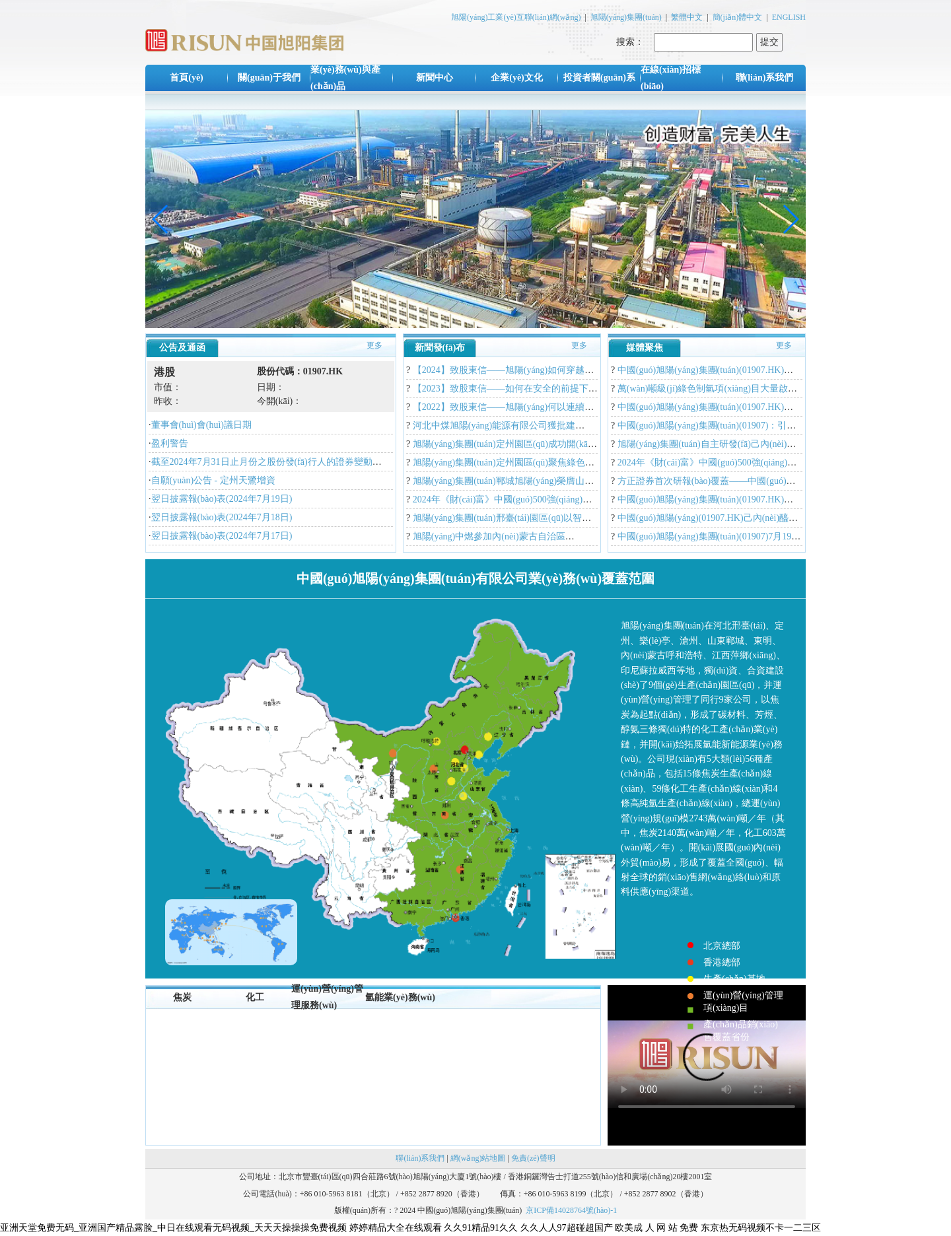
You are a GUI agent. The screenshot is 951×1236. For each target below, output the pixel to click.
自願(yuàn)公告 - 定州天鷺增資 (213, 480)
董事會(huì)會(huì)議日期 (201, 425)
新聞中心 (434, 78)
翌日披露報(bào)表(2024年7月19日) (222, 499)
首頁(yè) (186, 78)
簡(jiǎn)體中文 (738, 17)
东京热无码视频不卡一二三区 (761, 1228)
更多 (374, 345)
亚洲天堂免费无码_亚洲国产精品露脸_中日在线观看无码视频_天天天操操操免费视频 (173, 1228)
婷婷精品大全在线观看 (395, 1228)
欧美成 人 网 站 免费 (656, 1228)
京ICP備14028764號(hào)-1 (571, 1210)
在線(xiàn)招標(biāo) (671, 78)
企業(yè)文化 (517, 78)
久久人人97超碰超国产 (566, 1228)
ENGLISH (789, 17)
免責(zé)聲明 (533, 1158)
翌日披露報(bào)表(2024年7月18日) (222, 517)
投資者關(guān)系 (599, 78)
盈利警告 (169, 443)
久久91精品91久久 (481, 1228)
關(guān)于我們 (269, 78)
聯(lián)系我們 (765, 78)
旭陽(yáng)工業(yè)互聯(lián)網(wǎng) (516, 17)
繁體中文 (687, 17)
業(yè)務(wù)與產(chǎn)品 (345, 78)
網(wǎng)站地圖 (478, 1158)
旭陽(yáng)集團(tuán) (626, 17)
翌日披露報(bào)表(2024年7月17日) (222, 536)
